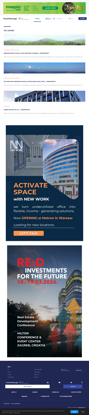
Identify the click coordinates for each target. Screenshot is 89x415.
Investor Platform (76, 392)
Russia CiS (36, 377)
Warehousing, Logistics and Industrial (11, 78)
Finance (9, 372)
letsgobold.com (81, 407)
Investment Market (38, 369)
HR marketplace (45, 396)
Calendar (34, 392)
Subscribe (82, 18)
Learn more (16, 412)
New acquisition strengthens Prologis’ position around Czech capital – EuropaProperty (30, 81)
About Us (14, 392)
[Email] (27, 386)
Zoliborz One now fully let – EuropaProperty (17, 109)
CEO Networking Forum (66, 396)
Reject (83, 411)
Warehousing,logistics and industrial (65, 370)
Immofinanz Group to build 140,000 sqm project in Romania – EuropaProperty (26, 53)
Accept (74, 411)
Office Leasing (6, 106)
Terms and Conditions (15, 403)
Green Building (11, 377)
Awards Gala (55, 392)
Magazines (24, 396)
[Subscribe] (72, 386)
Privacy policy (7, 403)
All (8, 369)
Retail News (36, 374)
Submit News (79, 370)
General (9, 374)
